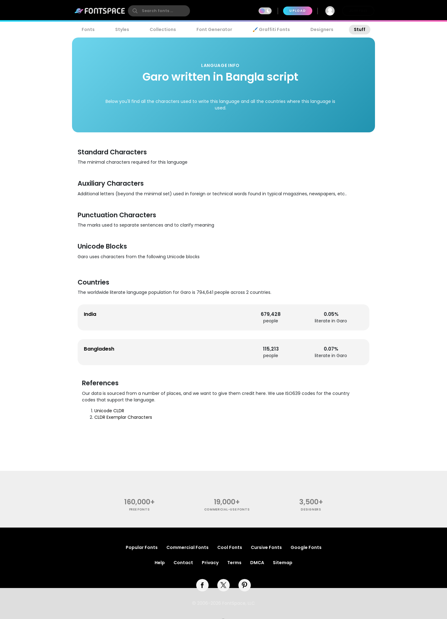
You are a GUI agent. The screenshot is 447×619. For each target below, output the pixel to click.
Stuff (359, 29)
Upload (297, 10)
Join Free (358, 10)
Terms (234, 562)
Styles (122, 29)
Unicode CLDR (109, 411)
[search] (159, 10)
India (90, 314)
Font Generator (214, 29)
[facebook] (202, 585)
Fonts (88, 29)
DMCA (257, 562)
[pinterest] (244, 585)
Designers (321, 29)
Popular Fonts (142, 547)
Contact (183, 562)
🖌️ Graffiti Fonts (271, 29)
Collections (163, 29)
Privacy (210, 562)
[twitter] (223, 585)
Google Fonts (306, 547)
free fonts (139, 509)
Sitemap (282, 562)
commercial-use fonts (227, 509)
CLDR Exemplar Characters (123, 417)
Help (160, 562)
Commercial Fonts (187, 547)
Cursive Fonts (266, 547)
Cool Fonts (229, 547)
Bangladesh (99, 348)
